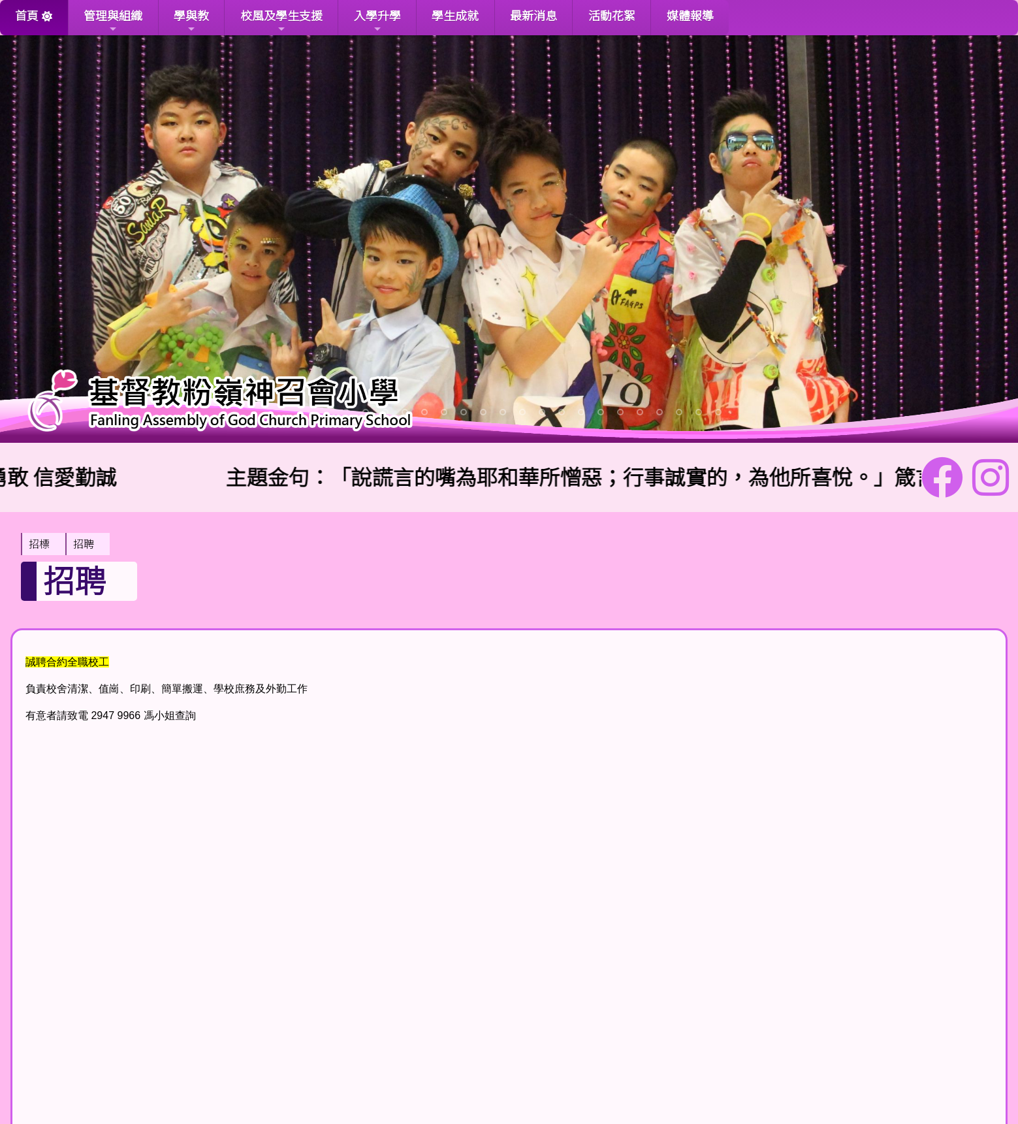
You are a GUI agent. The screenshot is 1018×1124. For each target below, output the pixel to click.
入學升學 (377, 21)
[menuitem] (43, 544)
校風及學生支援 (281, 21)
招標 (39, 544)
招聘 (83, 544)
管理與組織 (113, 21)
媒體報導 (690, 16)
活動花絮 (611, 16)
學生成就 (455, 16)
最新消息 (533, 16)
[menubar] (65, 544)
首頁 (27, 16)
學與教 (191, 21)
